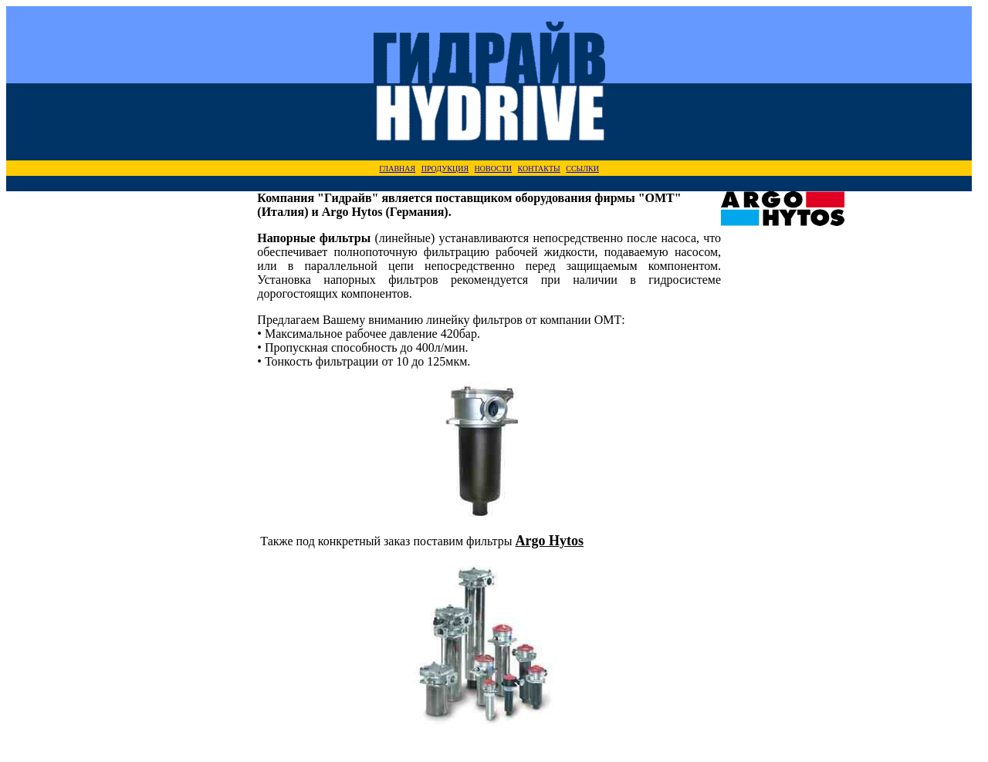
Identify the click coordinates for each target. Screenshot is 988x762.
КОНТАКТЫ (539, 168)
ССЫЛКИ (582, 168)
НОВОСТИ (493, 168)
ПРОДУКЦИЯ (445, 168)
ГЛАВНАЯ (397, 168)
